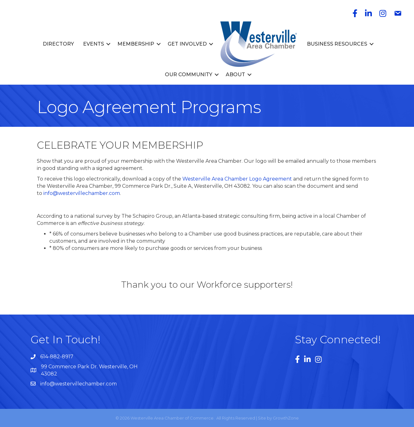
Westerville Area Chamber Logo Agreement (237, 179)
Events (93, 44)
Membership (135, 44)
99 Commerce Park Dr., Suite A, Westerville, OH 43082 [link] (182, 186)
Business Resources (337, 44)
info (48, 193)
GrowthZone (286, 417)
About (235, 74)
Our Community (188, 74)
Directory (58, 44)
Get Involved (187, 44)
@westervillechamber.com (86, 193)
